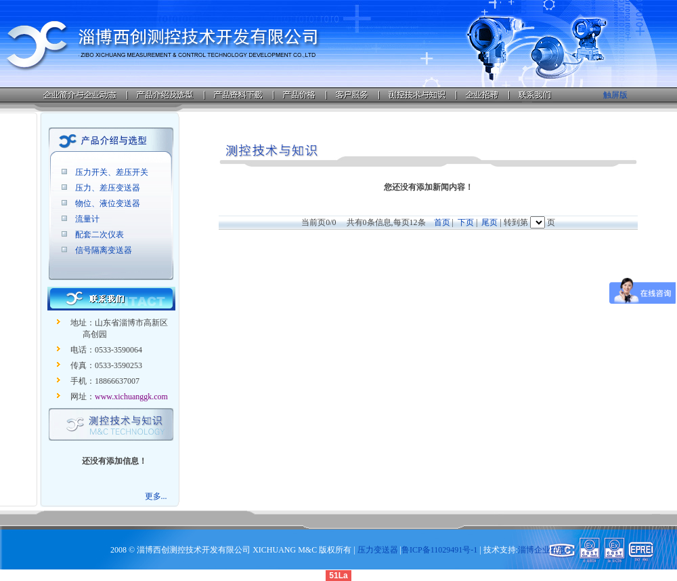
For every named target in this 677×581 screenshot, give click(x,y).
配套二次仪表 (99, 234)
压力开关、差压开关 (111, 172)
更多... (156, 496)
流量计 (87, 219)
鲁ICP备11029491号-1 (439, 550)
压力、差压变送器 (107, 188)
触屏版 (615, 95)
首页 (442, 222)
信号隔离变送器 (103, 250)
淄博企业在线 (542, 550)
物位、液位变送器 (107, 203)
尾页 (489, 222)
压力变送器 (377, 550)
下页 (466, 222)
